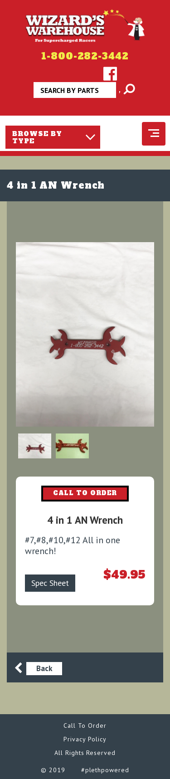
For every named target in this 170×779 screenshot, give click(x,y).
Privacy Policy (84, 739)
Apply (120, 93)
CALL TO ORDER (85, 493)
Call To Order (84, 725)
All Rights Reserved (85, 753)
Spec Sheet (50, 583)
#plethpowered (105, 770)
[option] (85, 334)
